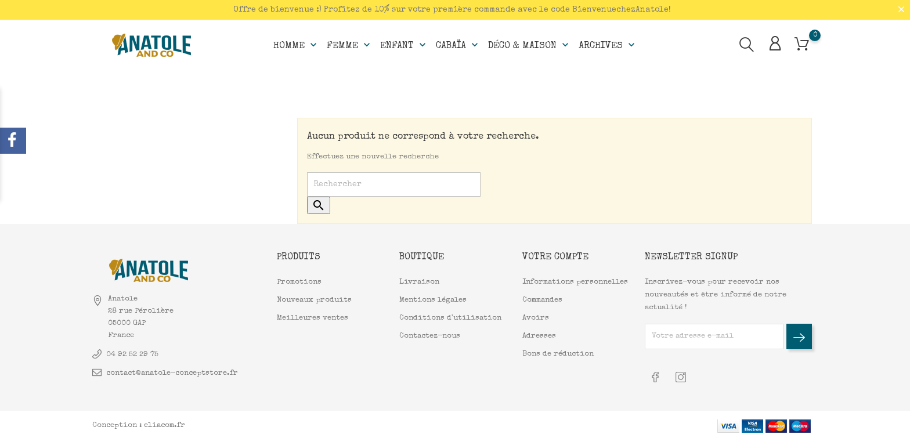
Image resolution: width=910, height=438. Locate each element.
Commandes (542, 299)
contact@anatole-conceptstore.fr (172, 372)
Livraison (419, 281)
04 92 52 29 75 (132, 353)
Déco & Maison (529, 44)
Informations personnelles (575, 281)
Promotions (299, 281)
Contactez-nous (429, 335)
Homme (296, 44)
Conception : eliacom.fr (138, 423)
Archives (608, 44)
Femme (350, 44)
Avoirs (535, 317)
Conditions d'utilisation (450, 317)
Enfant (404, 44)
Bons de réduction (558, 353)
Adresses (539, 335)
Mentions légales (433, 299)
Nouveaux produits (314, 299)
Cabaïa (458, 44)
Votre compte (555, 257)
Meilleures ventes (312, 317)
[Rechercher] (394, 184)
